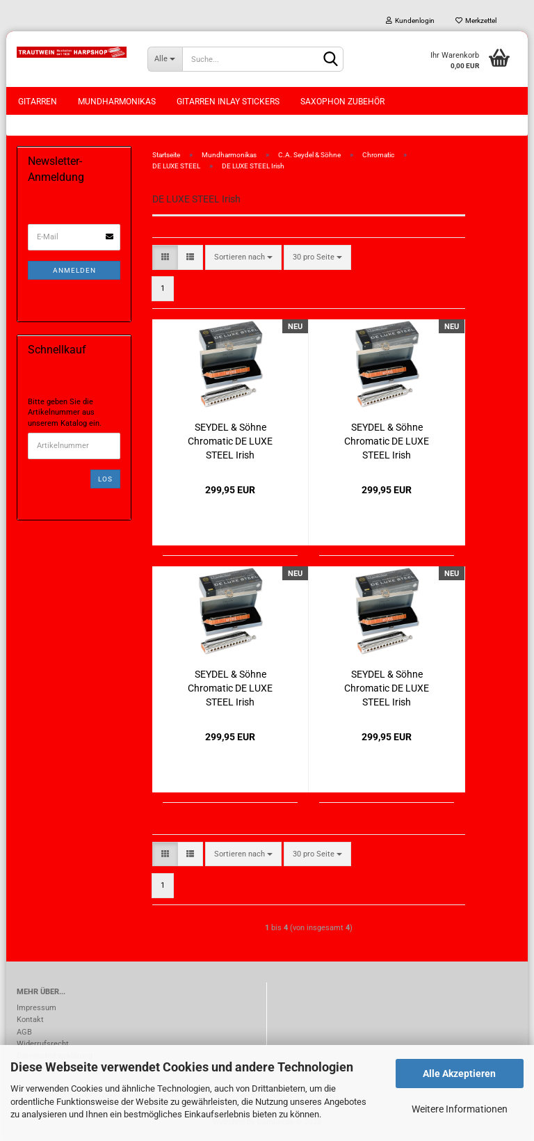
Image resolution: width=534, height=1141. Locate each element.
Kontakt (30, 1019)
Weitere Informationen (460, 1109)
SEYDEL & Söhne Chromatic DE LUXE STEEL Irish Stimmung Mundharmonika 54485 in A (230, 440)
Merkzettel (475, 20)
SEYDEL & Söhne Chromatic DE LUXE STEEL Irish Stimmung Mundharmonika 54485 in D (386, 687)
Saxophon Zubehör (342, 101)
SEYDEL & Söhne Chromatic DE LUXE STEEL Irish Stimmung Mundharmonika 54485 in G (386, 440)
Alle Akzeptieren (459, 1073)
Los (105, 479)
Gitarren (37, 101)
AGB (24, 1032)
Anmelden (74, 270)
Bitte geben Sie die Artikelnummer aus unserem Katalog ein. (65, 412)
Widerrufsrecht (43, 1043)
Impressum (36, 1007)
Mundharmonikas (117, 101)
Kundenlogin (410, 20)
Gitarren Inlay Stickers (228, 101)
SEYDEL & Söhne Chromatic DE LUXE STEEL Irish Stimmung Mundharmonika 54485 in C (230, 687)
